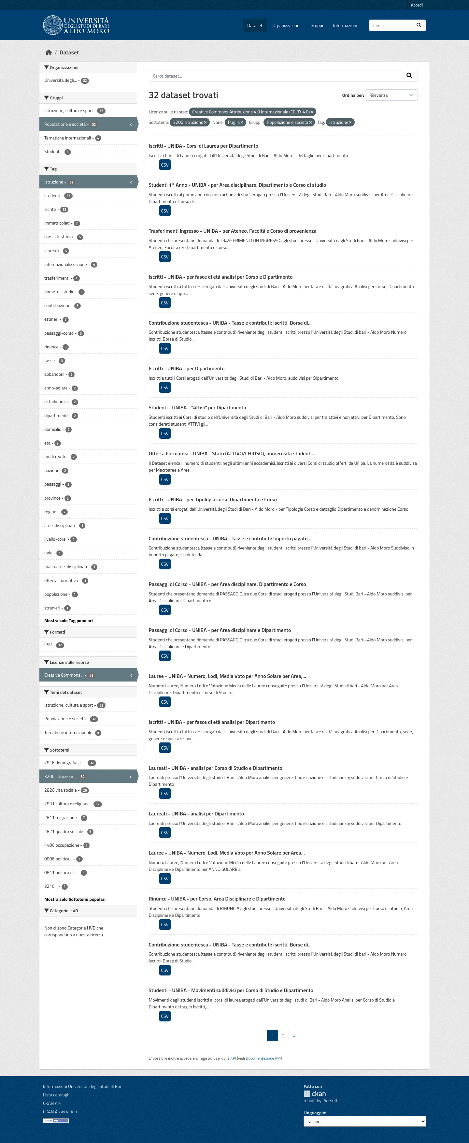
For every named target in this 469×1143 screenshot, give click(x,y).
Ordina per (352, 95)
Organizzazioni (287, 25)
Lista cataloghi (57, 1094)
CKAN (315, 1093)
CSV (165, 164)
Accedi (417, 5)
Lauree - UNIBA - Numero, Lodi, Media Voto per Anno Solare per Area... (227, 853)
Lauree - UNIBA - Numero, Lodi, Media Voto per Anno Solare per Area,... (227, 676)
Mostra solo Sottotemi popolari (75, 899)
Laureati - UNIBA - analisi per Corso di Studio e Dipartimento (215, 768)
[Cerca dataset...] (397, 25)
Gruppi (316, 25)
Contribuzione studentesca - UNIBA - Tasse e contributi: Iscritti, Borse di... (230, 323)
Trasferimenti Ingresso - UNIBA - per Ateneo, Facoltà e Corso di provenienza (233, 231)
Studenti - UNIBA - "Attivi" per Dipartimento (197, 407)
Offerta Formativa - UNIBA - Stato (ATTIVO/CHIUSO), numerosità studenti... (232, 453)
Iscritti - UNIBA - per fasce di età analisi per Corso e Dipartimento (221, 277)
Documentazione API (263, 1058)
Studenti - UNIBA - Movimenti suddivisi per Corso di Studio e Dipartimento (231, 990)
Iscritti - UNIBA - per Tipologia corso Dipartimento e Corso (213, 499)
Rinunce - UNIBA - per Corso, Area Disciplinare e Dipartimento (217, 898)
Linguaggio (314, 1112)
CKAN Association (60, 1111)
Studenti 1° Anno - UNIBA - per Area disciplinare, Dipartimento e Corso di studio (237, 185)
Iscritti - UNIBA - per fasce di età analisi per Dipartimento (212, 722)
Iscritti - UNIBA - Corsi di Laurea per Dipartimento (204, 146)
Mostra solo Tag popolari (68, 620)
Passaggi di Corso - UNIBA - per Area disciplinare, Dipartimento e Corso (227, 584)
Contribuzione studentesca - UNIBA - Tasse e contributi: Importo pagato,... (231, 538)
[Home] (49, 52)
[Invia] (418, 25)
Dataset (254, 25)
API (233, 1058)
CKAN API (52, 1103)
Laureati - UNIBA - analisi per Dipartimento (196, 813)
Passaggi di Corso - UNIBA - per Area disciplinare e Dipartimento (220, 630)
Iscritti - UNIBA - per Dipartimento (187, 368)
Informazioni (345, 25)
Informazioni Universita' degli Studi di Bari (82, 1086)
